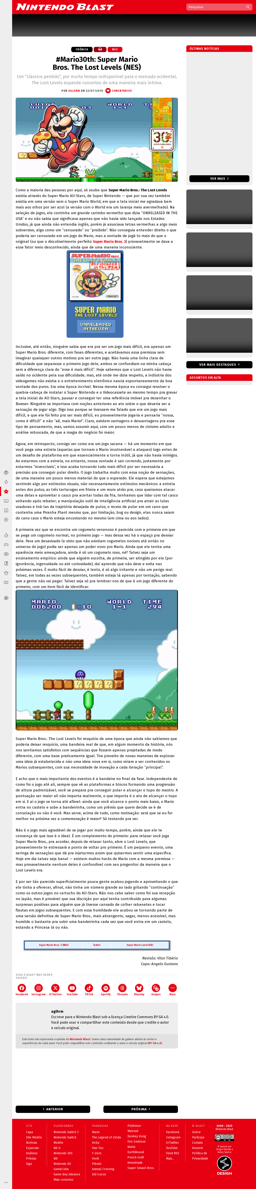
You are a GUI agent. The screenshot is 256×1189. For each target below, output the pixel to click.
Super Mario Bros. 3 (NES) (53, 945)
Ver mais (219, 179)
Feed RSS (172, 1153)
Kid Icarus (99, 1174)
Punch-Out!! (135, 1157)
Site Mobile (34, 1137)
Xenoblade (135, 1163)
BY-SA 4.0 (154, 1043)
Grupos (156, 990)
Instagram (39, 990)
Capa (29, 1132)
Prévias (31, 1158)
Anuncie (197, 1148)
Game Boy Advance (67, 1174)
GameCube (61, 1169)
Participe (198, 1137)
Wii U (57, 1148)
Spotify (105, 990)
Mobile (58, 1143)
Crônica (82, 49)
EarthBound (135, 1152)
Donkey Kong (136, 1136)
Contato (197, 1143)
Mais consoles (63, 1180)
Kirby (95, 1143)
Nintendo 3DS (63, 1153)
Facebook (22, 990)
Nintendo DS (62, 1164)
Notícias (31, 1143)
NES (115, 49)
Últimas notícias (204, 49)
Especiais (32, 1148)
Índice (96, 945)
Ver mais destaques (217, 365)
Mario (96, 1132)
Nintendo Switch (65, 1137)
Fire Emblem (136, 1141)
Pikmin (96, 1164)
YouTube (72, 990)
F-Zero (96, 1153)
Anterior (54, 1109)
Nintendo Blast (80, 1039)
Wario (131, 1147)
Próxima (139, 1109)
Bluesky (139, 990)
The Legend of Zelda (106, 1137)
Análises (32, 1153)
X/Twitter (55, 990)
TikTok (89, 990)
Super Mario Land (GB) (140, 945)
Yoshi (95, 1158)
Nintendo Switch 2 (66, 1132)
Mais (172, 990)
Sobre (196, 1132)
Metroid (132, 1131)
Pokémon (134, 1126)
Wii (56, 1158)
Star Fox (97, 1148)
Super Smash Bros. (140, 1168)
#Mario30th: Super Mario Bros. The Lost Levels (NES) (97, 63)
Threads (122, 990)
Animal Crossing (103, 1169)
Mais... (170, 1158)
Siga (29, 1164)
